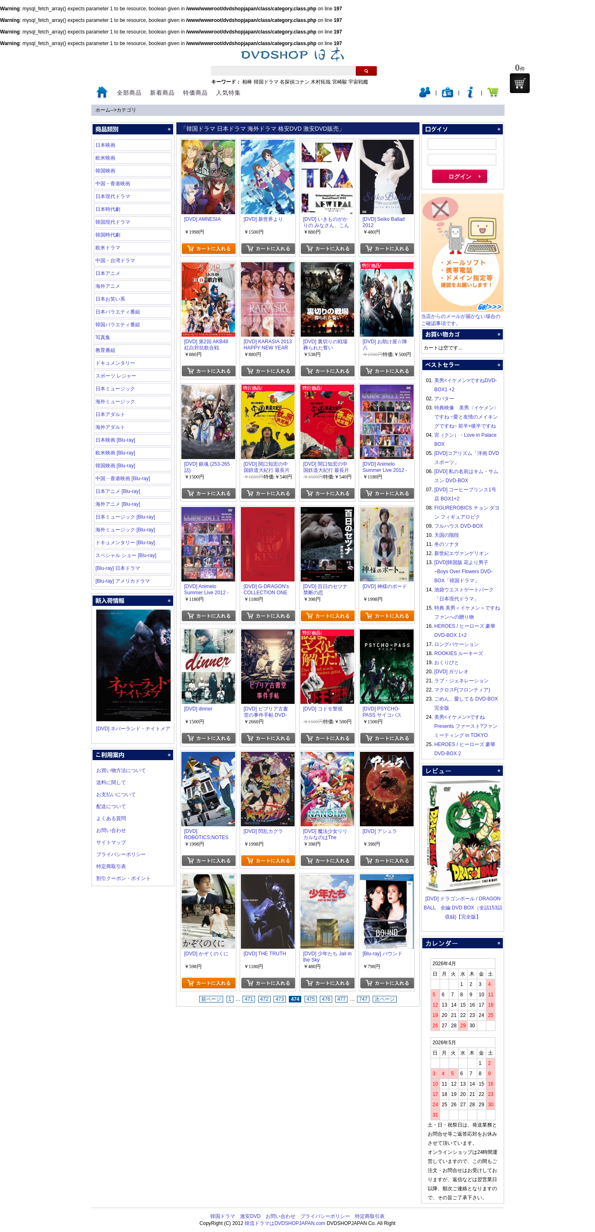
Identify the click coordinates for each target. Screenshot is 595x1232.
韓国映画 (105, 171)
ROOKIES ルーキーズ (458, 653)
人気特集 (228, 92)
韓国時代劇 (107, 235)
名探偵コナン (294, 82)
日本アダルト (110, 414)
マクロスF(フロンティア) (462, 690)
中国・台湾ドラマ (115, 260)
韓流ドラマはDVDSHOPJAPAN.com (285, 1223)
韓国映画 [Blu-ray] (115, 466)
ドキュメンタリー (115, 363)
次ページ (385, 999)
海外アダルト (110, 427)
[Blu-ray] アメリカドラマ (122, 581)
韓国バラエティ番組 (117, 325)
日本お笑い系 (110, 299)
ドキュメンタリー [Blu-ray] (125, 542)
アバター (444, 399)
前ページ (211, 999)
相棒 (247, 82)
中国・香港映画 (112, 184)
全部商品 (129, 92)
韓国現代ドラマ (112, 222)
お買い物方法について (121, 770)
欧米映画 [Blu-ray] (115, 453)
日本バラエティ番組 (117, 312)
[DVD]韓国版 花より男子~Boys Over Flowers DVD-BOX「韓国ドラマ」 (463, 572)
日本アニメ (107, 273)
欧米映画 (105, 158)
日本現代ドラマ (112, 196)
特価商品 (195, 92)
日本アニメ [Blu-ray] (117, 491)
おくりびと (446, 662)
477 (341, 999)
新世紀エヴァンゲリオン (461, 553)
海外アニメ (107, 286)
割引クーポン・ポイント (123, 878)
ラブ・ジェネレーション (461, 681)
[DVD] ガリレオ (451, 672)
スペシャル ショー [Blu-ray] (125, 555)
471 (249, 999)
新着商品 (162, 92)
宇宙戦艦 (358, 82)
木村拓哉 (321, 82)
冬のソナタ (446, 544)
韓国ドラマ (266, 82)
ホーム (102, 110)
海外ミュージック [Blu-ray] (125, 530)
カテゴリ (126, 110)
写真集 (102, 337)
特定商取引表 (111, 866)
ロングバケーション (456, 644)
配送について (111, 806)
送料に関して (111, 782)
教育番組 (105, 350)
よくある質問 (111, 818)
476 (326, 999)
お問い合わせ (111, 830)
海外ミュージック (115, 401)
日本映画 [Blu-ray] (115, 440)
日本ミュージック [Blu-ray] (125, 517)
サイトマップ (111, 842)
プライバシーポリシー (121, 854)
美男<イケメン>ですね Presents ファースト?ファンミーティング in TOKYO (465, 726)
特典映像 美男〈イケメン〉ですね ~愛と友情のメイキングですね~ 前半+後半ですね (466, 417)
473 (280, 999)
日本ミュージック (115, 389)
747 (363, 999)
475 (311, 999)
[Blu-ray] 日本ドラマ (117, 568)
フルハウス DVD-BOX (458, 526)
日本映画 (105, 145)
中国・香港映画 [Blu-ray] (122, 478)
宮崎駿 (339, 82)
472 (264, 999)
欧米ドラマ (107, 248)
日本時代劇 (107, 209)
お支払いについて (116, 794)
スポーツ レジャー (115, 376)
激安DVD (250, 1216)
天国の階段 (446, 535)
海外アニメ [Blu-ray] (117, 504)
